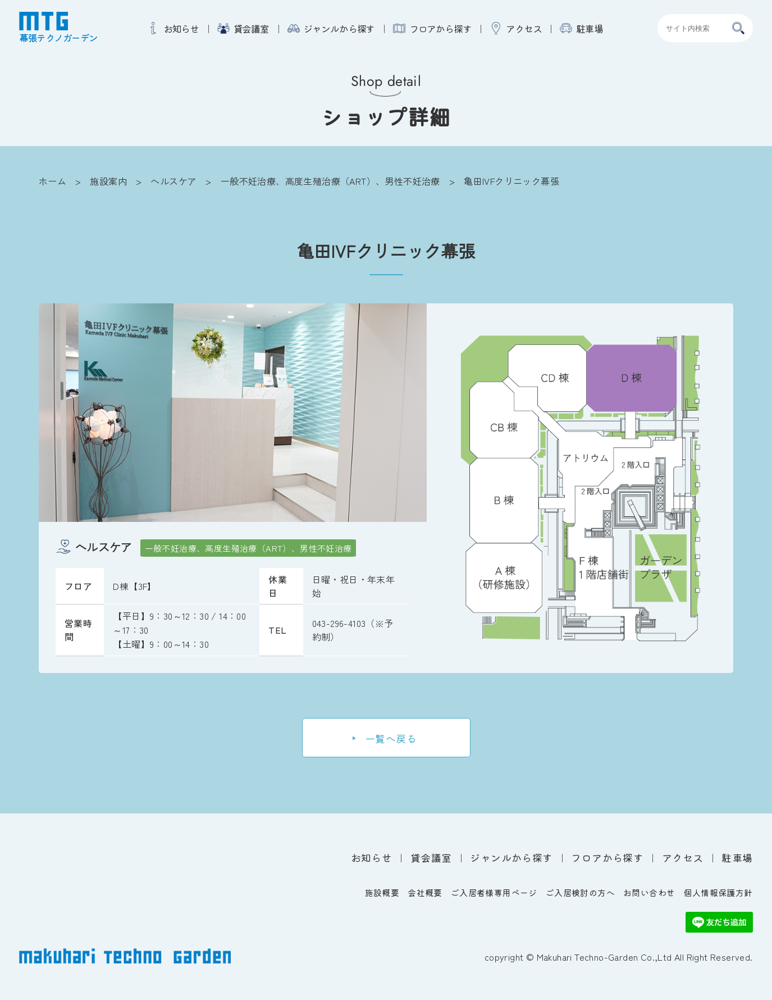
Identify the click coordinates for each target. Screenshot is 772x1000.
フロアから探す (440, 28)
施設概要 (382, 892)
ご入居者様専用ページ (494, 892)
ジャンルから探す (338, 28)
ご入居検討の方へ (580, 892)
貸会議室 (251, 28)
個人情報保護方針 (717, 892)
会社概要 (425, 892)
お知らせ (181, 28)
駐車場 (589, 28)
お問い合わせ (649, 892)
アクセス (524, 28)
